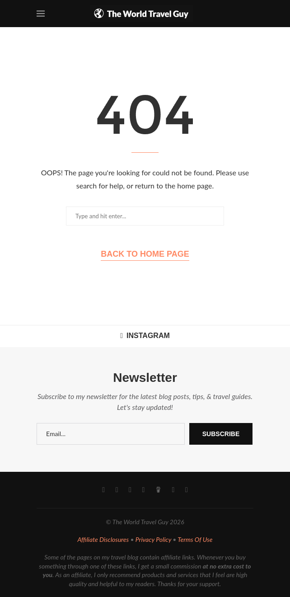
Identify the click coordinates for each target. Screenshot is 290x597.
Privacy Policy (153, 539)
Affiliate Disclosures (103, 539)
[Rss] (186, 489)
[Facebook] (103, 489)
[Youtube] (130, 489)
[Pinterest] (143, 489)
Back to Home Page (145, 254)
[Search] (248, 13)
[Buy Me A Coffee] (158, 489)
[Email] (173, 489)
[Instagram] (117, 489)
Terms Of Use (195, 539)
